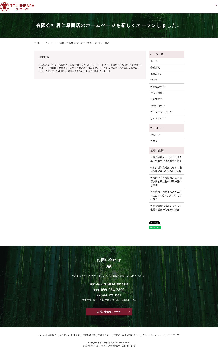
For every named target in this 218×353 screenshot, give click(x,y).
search (216, 7)
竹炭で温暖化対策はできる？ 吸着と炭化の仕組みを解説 (166, 207)
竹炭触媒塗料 (161, 7)
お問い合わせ (206, 7)
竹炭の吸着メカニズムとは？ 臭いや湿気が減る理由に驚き (166, 159)
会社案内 (124, 7)
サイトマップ (157, 118)
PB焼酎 (148, 7)
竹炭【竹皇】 (176, 7)
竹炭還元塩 (191, 7)
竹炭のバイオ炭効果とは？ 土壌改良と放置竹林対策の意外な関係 (166, 181)
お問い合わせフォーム (109, 311)
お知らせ (49, 43)
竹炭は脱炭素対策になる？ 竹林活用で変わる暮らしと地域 (166, 169)
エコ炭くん (136, 7)
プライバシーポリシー (162, 112)
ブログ (154, 141)
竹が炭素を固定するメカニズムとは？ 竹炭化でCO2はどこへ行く (166, 195)
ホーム (113, 7)
